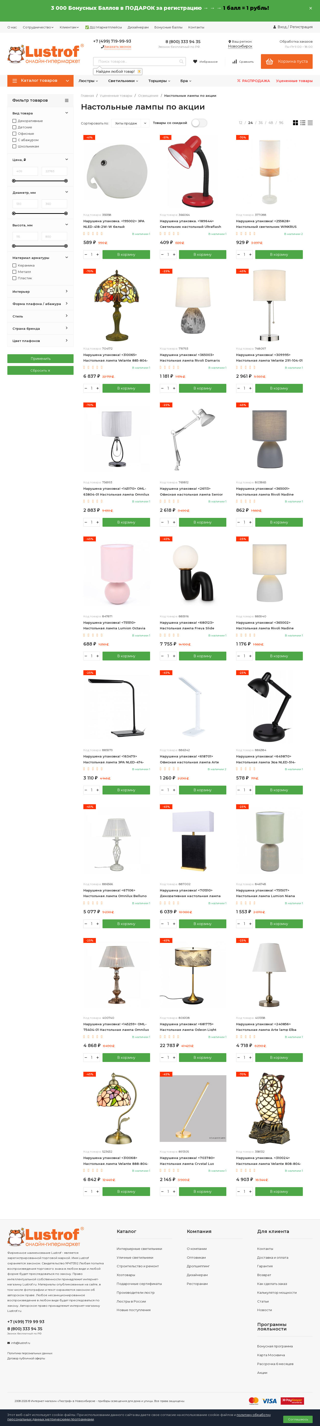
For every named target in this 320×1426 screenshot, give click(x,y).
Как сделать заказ (272, 1284)
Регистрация (301, 27)
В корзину (126, 254)
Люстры (88, 80)
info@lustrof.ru (20, 1343)
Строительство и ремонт (138, 1266)
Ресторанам (197, 1284)
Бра (186, 80)
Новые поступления (134, 1310)
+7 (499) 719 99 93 (25, 1321)
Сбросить (40, 370)
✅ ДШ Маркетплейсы (103, 27)
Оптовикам (196, 1257)
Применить (41, 358)
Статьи (263, 1301)
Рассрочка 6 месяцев (275, 1364)
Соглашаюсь (298, 1419)
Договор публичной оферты (26, 1358)
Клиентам (69, 27)
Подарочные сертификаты (139, 1284)
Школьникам (26, 146)
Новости (264, 1310)
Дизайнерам (138, 27)
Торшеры (159, 80)
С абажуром (25, 140)
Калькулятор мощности (277, 1292)
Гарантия (265, 1266)
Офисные (23, 133)
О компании (197, 1249)
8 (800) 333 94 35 (183, 41)
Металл (22, 272)
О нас (12, 27)
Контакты (196, 27)
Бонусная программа (275, 1346)
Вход (282, 27)
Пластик (22, 278)
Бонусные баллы (168, 27)
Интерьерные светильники (139, 1249)
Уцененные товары (294, 81)
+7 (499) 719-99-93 (112, 41)
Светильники (123, 80)
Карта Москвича (271, 1355)
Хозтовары (126, 1275)
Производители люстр (136, 1292)
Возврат (264, 1275)
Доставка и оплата (272, 1257)
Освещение (148, 95)
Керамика (24, 265)
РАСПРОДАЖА (253, 80)
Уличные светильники (135, 1257)
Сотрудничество (38, 27)
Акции (262, 1373)
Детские (22, 127)
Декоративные (28, 121)
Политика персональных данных (29, 1353)
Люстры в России (131, 1301)
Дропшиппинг (198, 1266)
